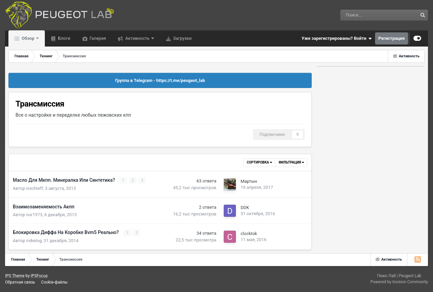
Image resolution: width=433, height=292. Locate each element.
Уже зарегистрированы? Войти (337, 38)
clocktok (249, 233)
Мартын (249, 181)
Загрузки (182, 38)
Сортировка (259, 162)
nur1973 (34, 214)
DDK (245, 207)
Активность (137, 38)
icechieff (34, 188)
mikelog (34, 240)
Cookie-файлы (54, 282)
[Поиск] (361, 15)
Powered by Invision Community (399, 282)
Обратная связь (20, 282)
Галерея (97, 38)
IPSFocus (39, 275)
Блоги (63, 38)
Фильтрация (291, 162)
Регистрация (391, 38)
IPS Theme (15, 275)
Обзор (28, 38)
